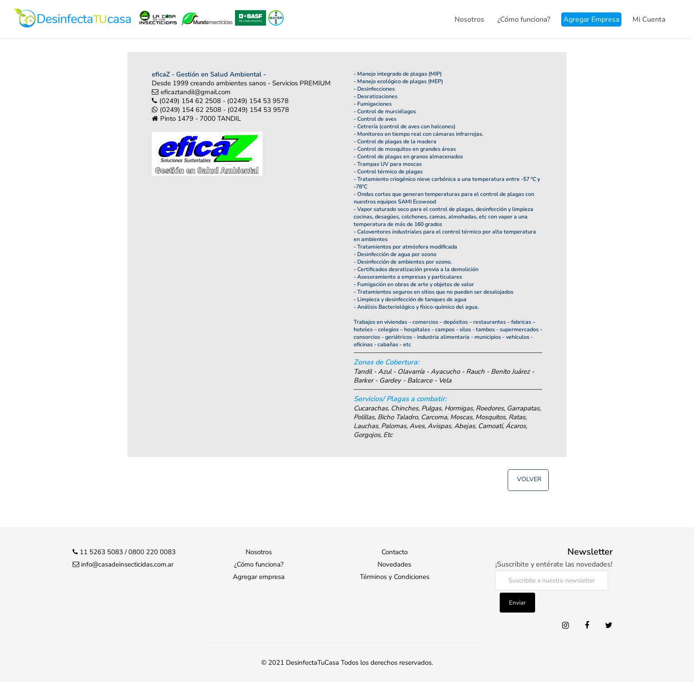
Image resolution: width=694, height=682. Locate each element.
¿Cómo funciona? (523, 19)
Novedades (394, 564)
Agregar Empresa (591, 19)
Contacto (395, 552)
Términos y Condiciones (394, 576)
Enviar (517, 603)
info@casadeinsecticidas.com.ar (127, 564)
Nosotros (469, 19)
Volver (529, 479)
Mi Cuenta (648, 19)
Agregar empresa (259, 576)
